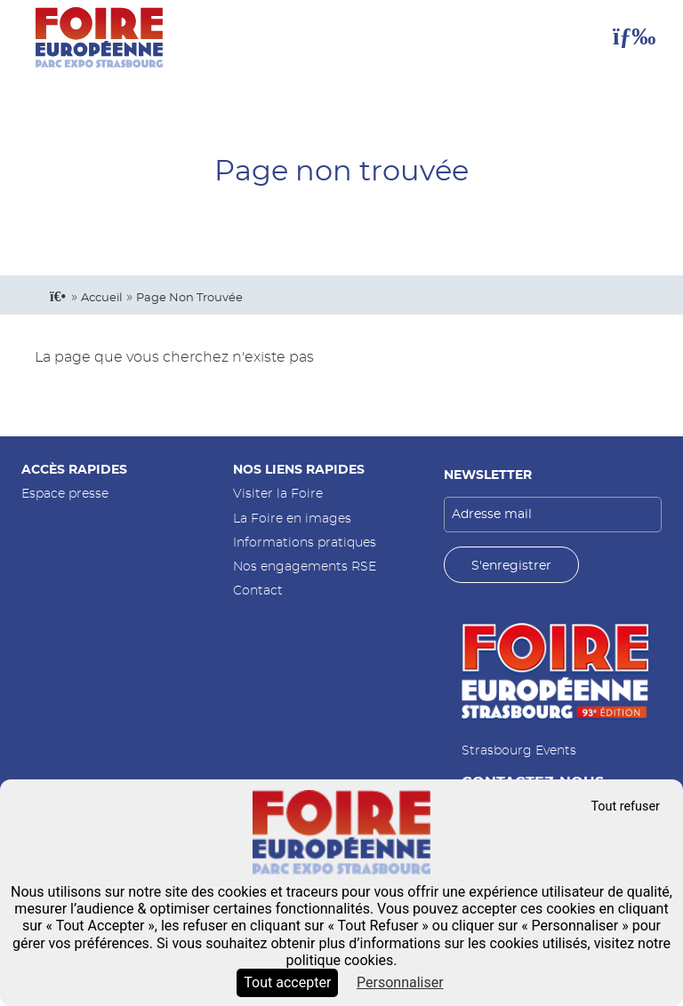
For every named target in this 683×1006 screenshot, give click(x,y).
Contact (258, 590)
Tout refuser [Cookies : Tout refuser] (625, 806)
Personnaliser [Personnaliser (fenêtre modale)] (400, 982)
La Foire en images (292, 518)
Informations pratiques (304, 542)
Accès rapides (74, 469)
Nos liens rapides (299, 469)
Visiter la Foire (278, 493)
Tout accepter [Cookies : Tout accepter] (287, 982)
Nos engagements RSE (304, 566)
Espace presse (64, 493)
